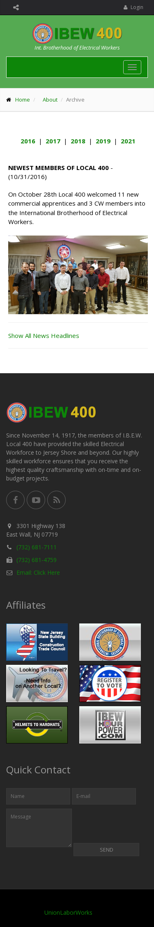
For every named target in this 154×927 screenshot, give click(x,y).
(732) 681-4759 (36, 560)
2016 (28, 141)
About (50, 99)
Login (133, 7)
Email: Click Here (38, 572)
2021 (128, 141)
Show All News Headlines (43, 335)
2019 (103, 141)
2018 (78, 141)
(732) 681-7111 (36, 547)
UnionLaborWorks (68, 912)
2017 (53, 141)
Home (22, 99)
